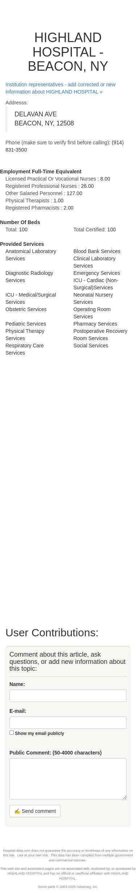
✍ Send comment (35, 811)
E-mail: (17, 711)
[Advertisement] (34, 490)
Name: (17, 684)
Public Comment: (55, 753)
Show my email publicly (39, 733)
